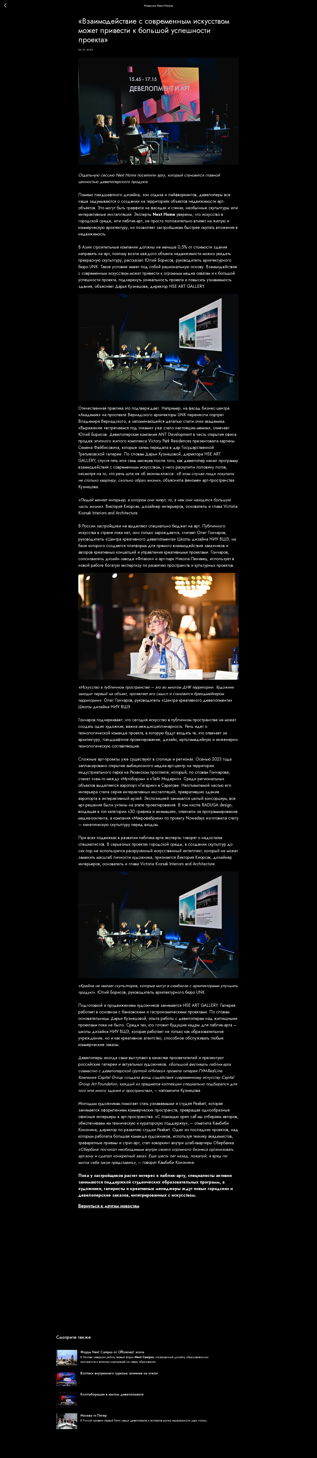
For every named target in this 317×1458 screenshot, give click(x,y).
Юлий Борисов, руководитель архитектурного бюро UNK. (151, 996)
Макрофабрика (147, 822)
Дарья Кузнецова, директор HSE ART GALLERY (159, 290)
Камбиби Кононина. (176, 1166)
